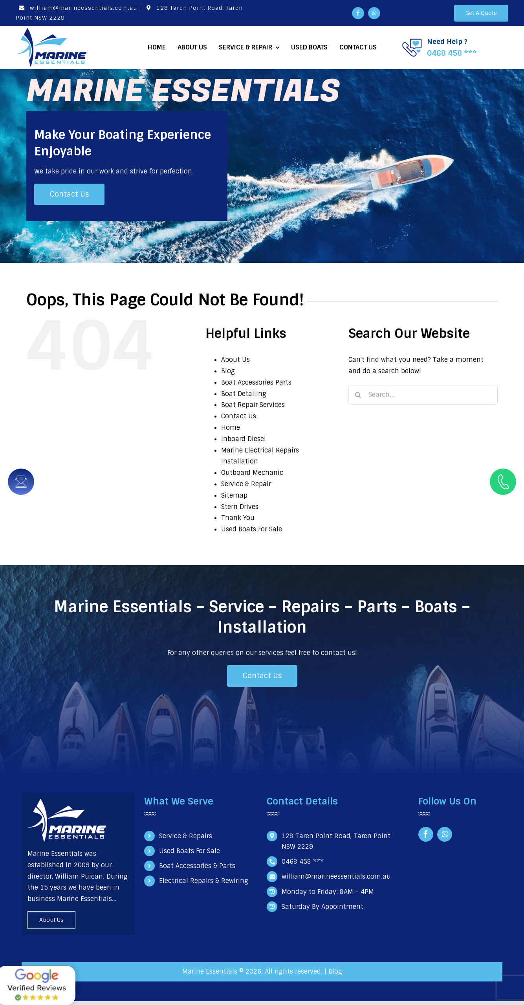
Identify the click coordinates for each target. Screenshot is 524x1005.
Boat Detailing (243, 394)
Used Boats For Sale (251, 529)
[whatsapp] (374, 13)
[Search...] (423, 395)
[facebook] (358, 13)
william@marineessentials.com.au (76, 7)
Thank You (238, 518)
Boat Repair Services (253, 405)
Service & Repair (246, 484)
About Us (235, 360)
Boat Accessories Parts (256, 382)
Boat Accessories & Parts (197, 866)
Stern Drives (239, 507)
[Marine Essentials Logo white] (66, 801)
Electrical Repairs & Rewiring (203, 881)
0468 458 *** (452, 53)
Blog (228, 371)
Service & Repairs (185, 836)
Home (230, 427)
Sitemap (234, 495)
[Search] (358, 395)
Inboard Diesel (243, 439)
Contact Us (238, 416)
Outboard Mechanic (252, 473)
